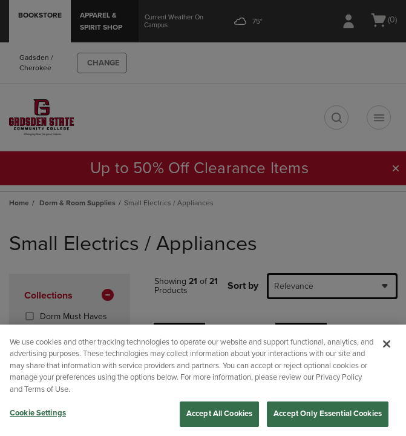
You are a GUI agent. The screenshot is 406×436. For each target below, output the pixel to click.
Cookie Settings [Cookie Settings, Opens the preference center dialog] (38, 413)
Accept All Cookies (219, 413)
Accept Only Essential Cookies (327, 413)
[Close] (386, 344)
